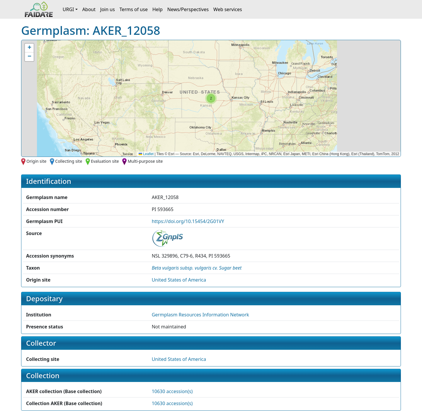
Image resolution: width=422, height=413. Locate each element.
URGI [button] (68, 9)
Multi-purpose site (145, 161)
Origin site (36, 161)
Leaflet (146, 154)
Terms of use (134, 9)
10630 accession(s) (172, 391)
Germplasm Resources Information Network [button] (200, 314)
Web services (227, 9)
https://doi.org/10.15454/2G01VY (188, 221)
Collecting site (68, 161)
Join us (107, 9)
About (89, 9)
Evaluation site (105, 161)
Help (157, 9)
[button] (211, 98)
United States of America (179, 280)
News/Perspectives (188, 9)
